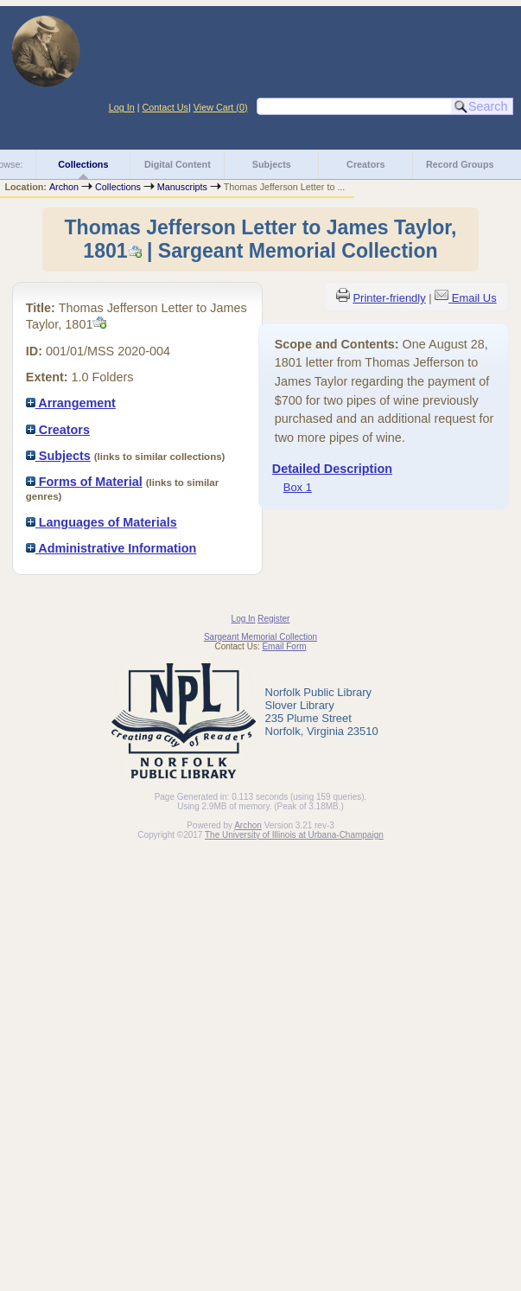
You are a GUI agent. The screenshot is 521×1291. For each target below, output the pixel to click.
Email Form (284, 646)
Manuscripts (182, 187)
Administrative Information (111, 548)
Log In (122, 107)
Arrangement (71, 403)
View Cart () (221, 107)
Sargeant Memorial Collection (260, 637)
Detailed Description (332, 469)
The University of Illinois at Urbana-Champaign (294, 835)
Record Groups (460, 164)
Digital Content (177, 164)
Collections (83, 164)
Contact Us (165, 107)
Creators (365, 164)
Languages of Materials (101, 522)
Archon (64, 187)
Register (273, 618)
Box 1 (297, 487)
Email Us (474, 297)
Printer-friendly (389, 297)
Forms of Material (84, 482)
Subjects (271, 164)
